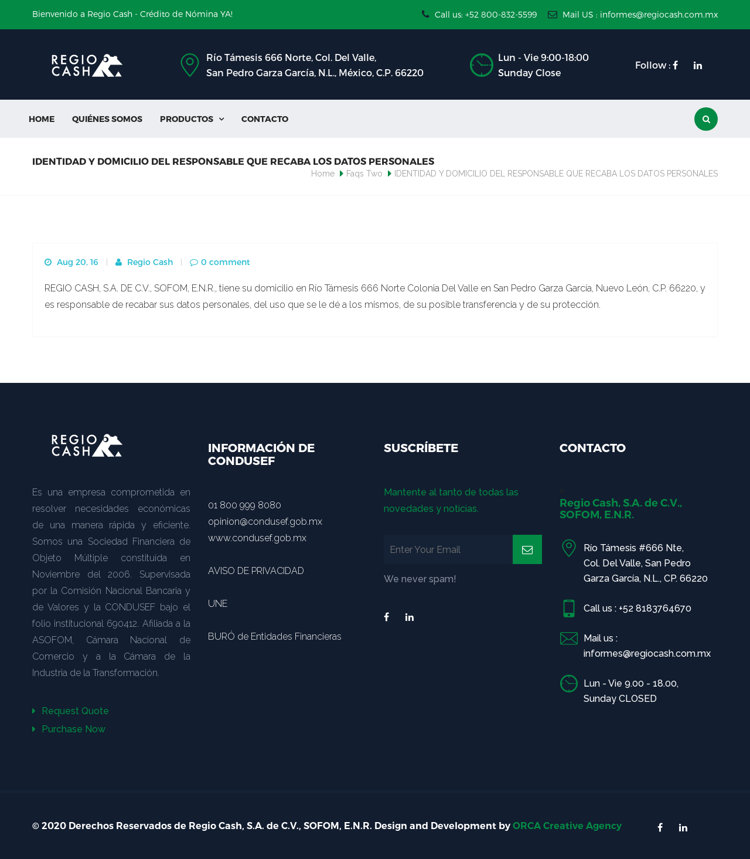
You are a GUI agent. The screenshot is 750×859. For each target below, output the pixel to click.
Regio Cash (144, 262)
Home (41, 119)
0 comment (220, 262)
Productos (192, 119)
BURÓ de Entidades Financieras (275, 636)
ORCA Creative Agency (567, 825)
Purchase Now (68, 729)
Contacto (264, 119)
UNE (217, 603)
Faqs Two (364, 173)
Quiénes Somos (107, 119)
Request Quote (70, 711)
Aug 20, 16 (71, 262)
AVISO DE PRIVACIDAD (256, 570)
